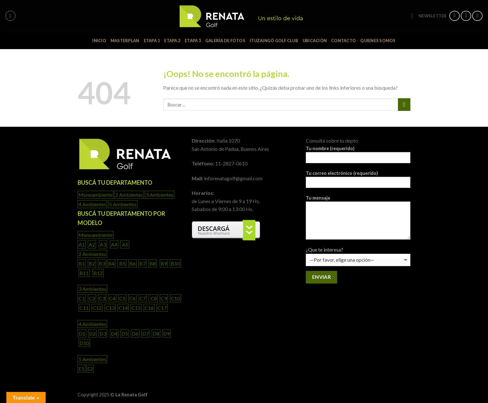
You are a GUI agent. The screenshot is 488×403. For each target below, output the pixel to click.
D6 (135, 333)
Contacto (343, 40)
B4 (111, 263)
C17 (162, 308)
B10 (175, 263)
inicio (99, 40)
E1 (81, 369)
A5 (124, 244)
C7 (142, 298)
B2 (92, 263)
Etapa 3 (193, 40)
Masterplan (125, 40)
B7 (142, 263)
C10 (175, 298)
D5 (124, 333)
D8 (156, 333)
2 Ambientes (129, 195)
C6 (132, 298)
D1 (82, 333)
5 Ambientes (123, 204)
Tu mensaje (358, 219)
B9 (164, 263)
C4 (112, 298)
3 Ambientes (159, 195)
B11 (84, 273)
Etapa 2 (172, 40)
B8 (153, 263)
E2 (90, 369)
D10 (84, 343)
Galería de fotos (225, 40)
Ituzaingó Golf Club (274, 40)
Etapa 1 (152, 40)
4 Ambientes (92, 204)
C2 (92, 298)
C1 (82, 298)
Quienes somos (377, 40)
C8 (153, 298)
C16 (149, 308)
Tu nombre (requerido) (358, 157)
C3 (102, 298)
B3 (102, 263)
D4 (114, 333)
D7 (145, 333)
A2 (92, 244)
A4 (114, 244)
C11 (84, 308)
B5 (121, 263)
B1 (82, 263)
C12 (97, 308)
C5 (122, 298)
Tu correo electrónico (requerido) (358, 181)
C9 (164, 298)
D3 (103, 333)
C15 (136, 308)
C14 (123, 308)
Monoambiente (95, 195)
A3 (103, 244)
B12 (98, 273)
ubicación (315, 40)
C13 (110, 308)
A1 (82, 244)
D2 (92, 333)
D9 (166, 333)
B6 (132, 263)
